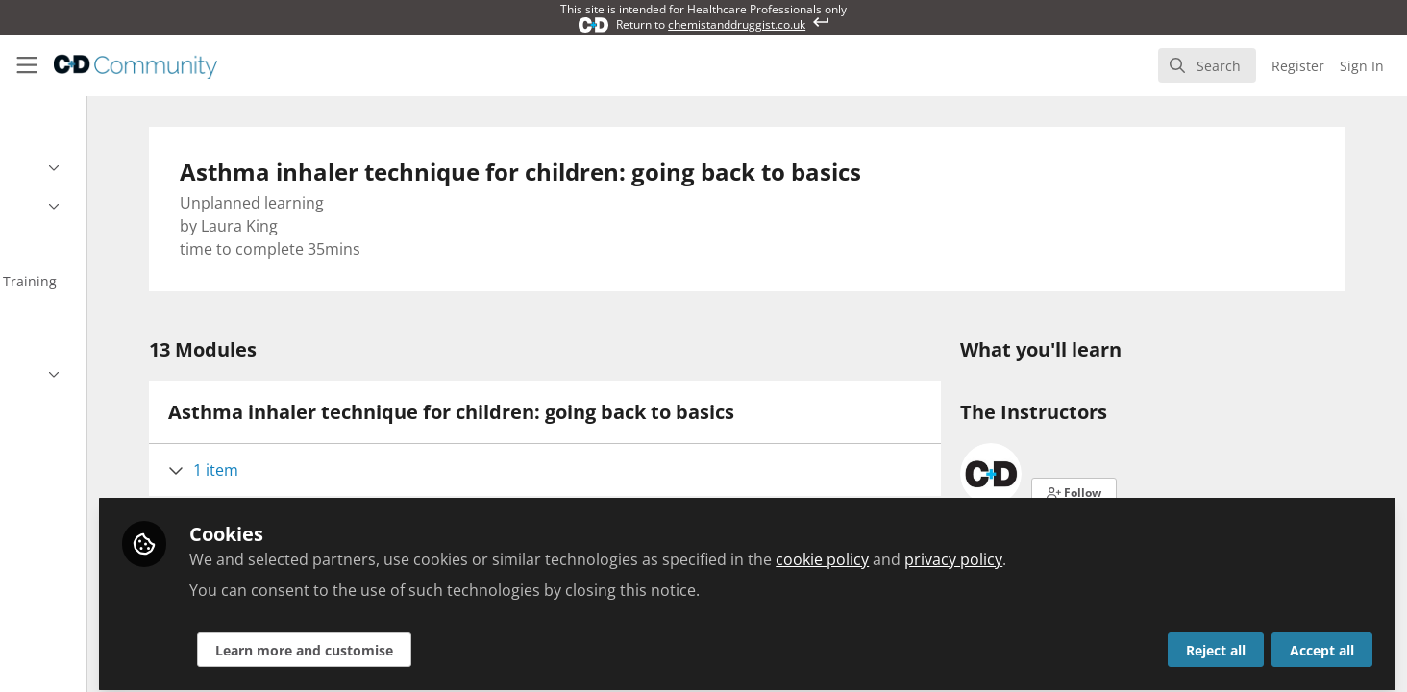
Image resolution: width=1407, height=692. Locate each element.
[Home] (135, 65)
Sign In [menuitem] (1362, 66)
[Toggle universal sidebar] (27, 65)
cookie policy (980, 549)
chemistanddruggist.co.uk (736, 24)
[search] (1207, 65)
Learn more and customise (463, 640)
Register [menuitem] (1297, 66)
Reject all (1216, 640)
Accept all (1322, 640)
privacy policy (1112, 549)
